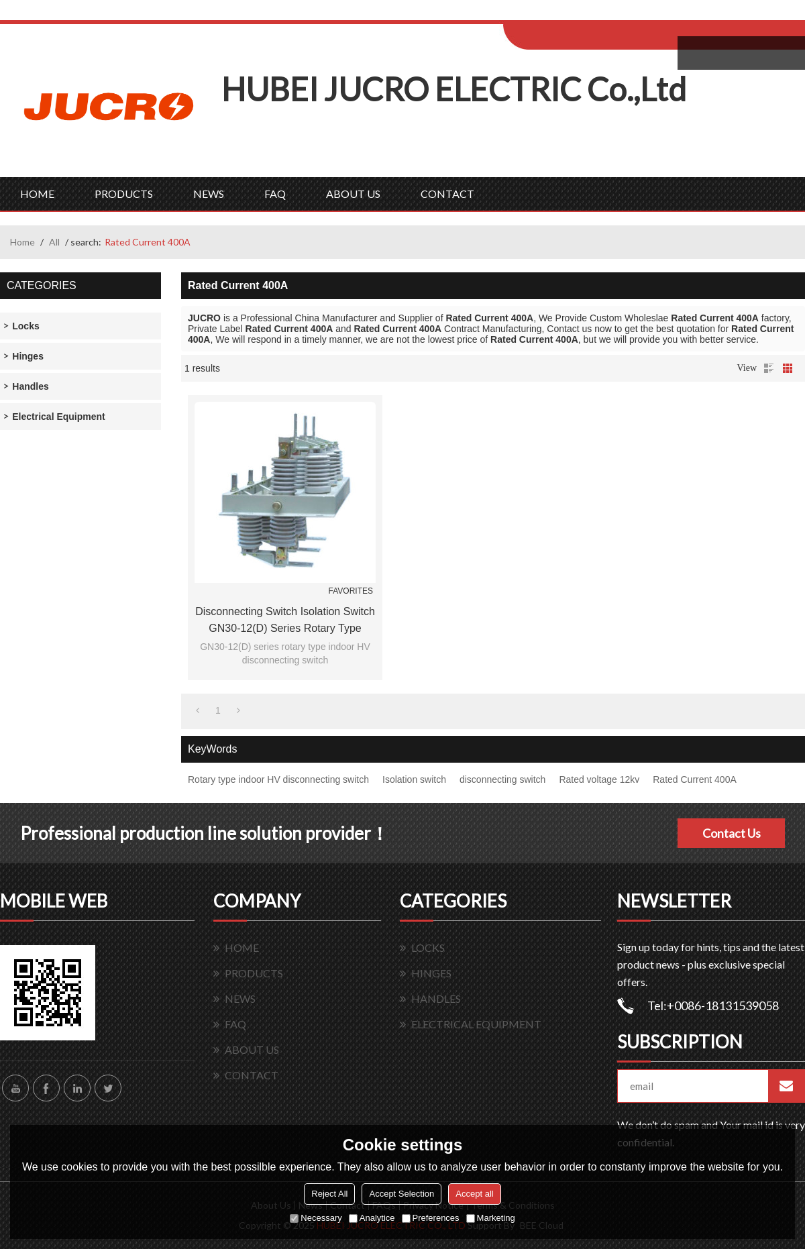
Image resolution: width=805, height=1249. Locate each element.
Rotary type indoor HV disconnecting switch (278, 779)
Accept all (474, 1194)
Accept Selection (401, 1194)
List (768, 368)
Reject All (329, 1194)
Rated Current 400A (695, 779)
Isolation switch (414, 779)
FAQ (275, 193)
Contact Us (731, 833)
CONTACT (447, 193)
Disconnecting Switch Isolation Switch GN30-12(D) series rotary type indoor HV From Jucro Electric (285, 621)
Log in (586, 14)
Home (22, 242)
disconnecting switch (502, 779)
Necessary (315, 1218)
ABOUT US (353, 193)
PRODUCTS (124, 193)
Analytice (372, 1218)
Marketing (490, 1218)
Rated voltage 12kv (599, 779)
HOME (37, 193)
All (54, 242)
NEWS (208, 193)
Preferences (431, 1218)
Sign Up (615, 14)
